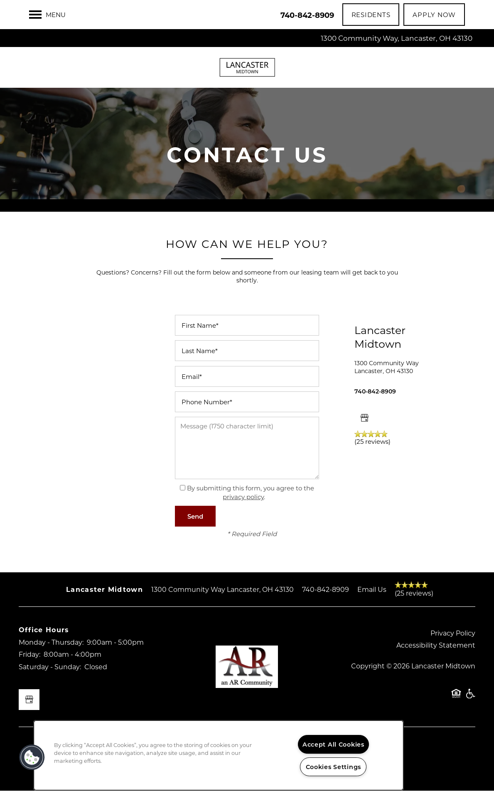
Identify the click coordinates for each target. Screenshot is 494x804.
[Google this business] (364, 431)
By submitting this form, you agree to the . (250, 505)
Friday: (29, 667)
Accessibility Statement (435, 658)
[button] (371, 14)
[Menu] (47, 14)
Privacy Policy (452, 645)
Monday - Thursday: (51, 655)
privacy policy (243, 510)
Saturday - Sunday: (50, 679)
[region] (218, 755)
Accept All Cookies (333, 744)
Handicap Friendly (470, 711)
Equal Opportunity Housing (456, 711)
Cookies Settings (333, 767)
